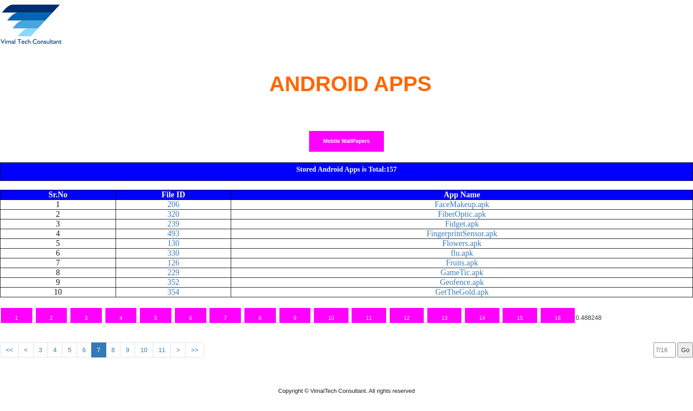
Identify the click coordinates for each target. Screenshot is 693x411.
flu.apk (462, 253)
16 (558, 318)
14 (482, 318)
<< (9, 349)
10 (331, 318)
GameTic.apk (462, 272)
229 (173, 272)
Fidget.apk (462, 223)
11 (369, 318)
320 (173, 214)
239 (173, 223)
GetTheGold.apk (461, 292)
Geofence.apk (462, 282)
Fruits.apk (462, 262)
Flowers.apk (462, 243)
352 (173, 282)
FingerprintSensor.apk (461, 233)
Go (685, 349)
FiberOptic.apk (462, 214)
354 (173, 292)
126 (173, 262)
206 (173, 204)
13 (444, 318)
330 (173, 253)
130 (173, 243)
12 (407, 318)
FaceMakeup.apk (461, 204)
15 (520, 318)
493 (173, 233)
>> (194, 349)
